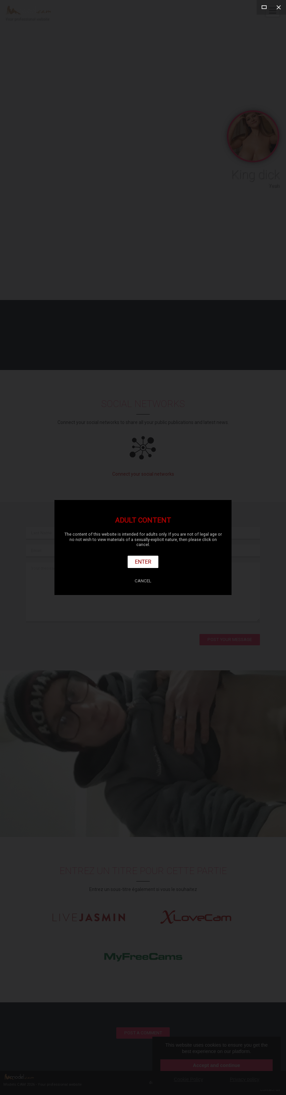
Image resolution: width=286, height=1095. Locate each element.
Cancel (143, 580)
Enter (143, 561)
